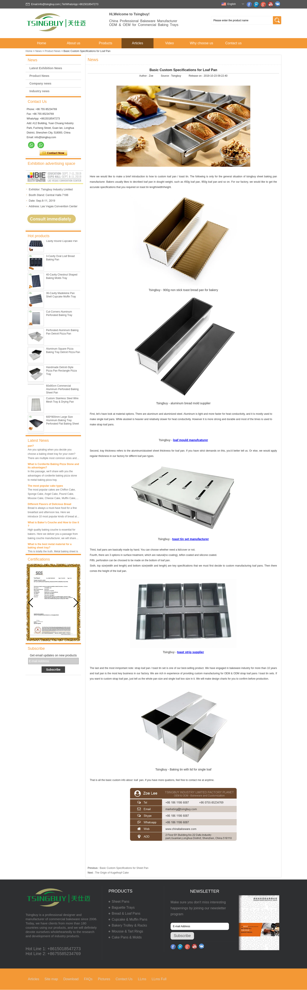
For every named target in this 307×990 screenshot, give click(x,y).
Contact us (233, 43)
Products (105, 43)
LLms (142, 979)
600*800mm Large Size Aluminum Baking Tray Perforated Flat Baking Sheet (62, 422)
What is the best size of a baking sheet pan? (51, 445)
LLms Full (159, 979)
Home (41, 43)
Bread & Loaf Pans (126, 913)
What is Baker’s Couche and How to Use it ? (53, 525)
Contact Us (124, 979)
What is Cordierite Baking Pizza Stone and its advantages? (53, 466)
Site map (51, 979)
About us (73, 43)
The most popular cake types (45, 486)
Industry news (39, 91)
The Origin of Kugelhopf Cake (112, 872)
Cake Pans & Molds (127, 937)
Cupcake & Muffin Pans (129, 919)
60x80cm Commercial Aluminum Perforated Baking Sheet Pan (62, 391)
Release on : (196, 75)
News (38, 51)
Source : (166, 75)
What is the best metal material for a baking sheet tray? (49, 546)
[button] (76, 602)
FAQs (88, 979)
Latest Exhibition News (45, 68)
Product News (53, 51)
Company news (40, 83)
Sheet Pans (120, 901)
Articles (137, 43)
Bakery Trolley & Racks (129, 925)
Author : (144, 75)
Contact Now (53, 153)
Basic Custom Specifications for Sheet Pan (124, 868)
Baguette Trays (123, 907)
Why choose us (201, 43)
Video (169, 43)
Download (70, 979)
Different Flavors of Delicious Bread (49, 504)
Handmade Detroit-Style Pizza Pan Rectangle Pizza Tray (61, 372)
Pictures (104, 979)
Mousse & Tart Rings (127, 931)
